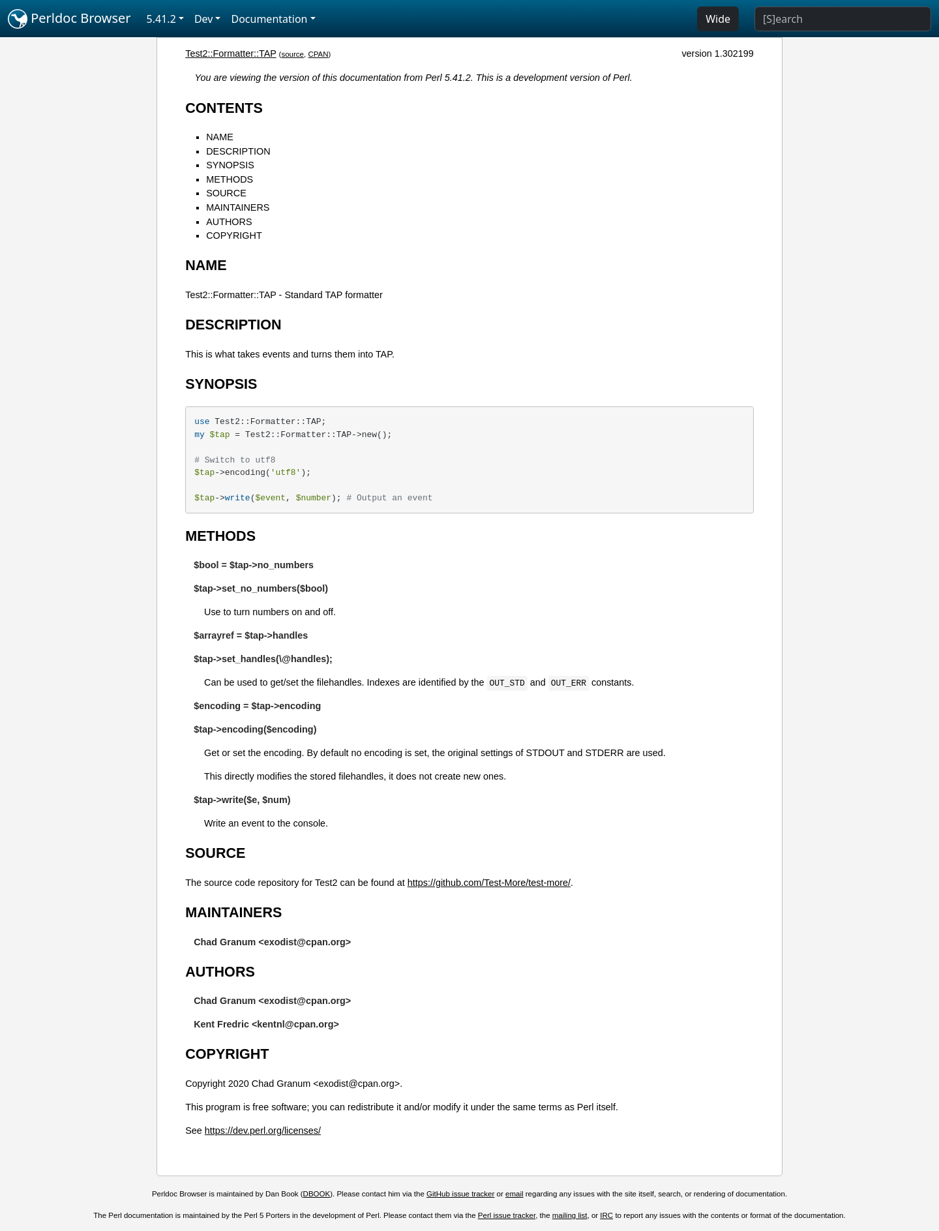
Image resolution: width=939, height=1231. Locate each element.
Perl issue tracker (506, 1215)
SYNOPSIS (230, 165)
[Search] (842, 19)
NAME (219, 137)
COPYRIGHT (234, 235)
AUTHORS (229, 222)
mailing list (570, 1215)
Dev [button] (203, 19)
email (514, 1194)
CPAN (318, 54)
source (292, 54)
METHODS (229, 179)
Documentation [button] (269, 19)
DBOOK (317, 1194)
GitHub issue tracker (460, 1194)
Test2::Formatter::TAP (230, 53)
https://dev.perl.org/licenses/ (263, 1130)
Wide (718, 19)
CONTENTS (224, 108)
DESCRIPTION (238, 151)
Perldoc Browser (69, 19)
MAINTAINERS (237, 207)
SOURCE (226, 193)
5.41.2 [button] (161, 19)
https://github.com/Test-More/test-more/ (489, 882)
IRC (606, 1215)
